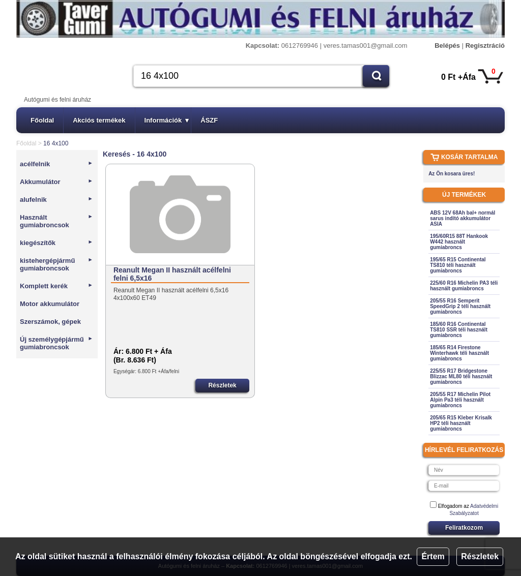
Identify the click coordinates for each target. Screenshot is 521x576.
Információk (166, 120)
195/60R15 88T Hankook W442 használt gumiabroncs (459, 241)
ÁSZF (209, 120)
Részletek (480, 556)
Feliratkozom (464, 527)
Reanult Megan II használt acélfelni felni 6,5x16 (172, 274)
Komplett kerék (56, 286)
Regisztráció (485, 45)
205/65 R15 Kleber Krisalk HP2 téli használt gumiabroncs (461, 423)
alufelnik (56, 199)
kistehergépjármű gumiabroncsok (56, 264)
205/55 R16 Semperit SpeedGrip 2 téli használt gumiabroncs (460, 306)
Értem (432, 556)
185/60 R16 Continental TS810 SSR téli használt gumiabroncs (458, 329)
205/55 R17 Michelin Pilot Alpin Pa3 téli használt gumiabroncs (460, 399)
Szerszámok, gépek (50, 321)
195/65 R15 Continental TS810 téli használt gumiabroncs (457, 265)
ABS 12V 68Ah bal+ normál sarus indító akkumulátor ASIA (462, 218)
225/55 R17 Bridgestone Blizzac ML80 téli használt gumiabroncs (461, 376)
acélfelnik (56, 164)
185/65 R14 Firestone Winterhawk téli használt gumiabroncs (459, 353)
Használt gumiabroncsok (56, 221)
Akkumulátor (56, 182)
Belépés (447, 45)
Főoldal (42, 120)
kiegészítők (56, 243)
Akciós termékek (99, 120)
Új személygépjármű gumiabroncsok (56, 343)
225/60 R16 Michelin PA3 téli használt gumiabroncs (464, 285)
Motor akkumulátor (49, 304)
